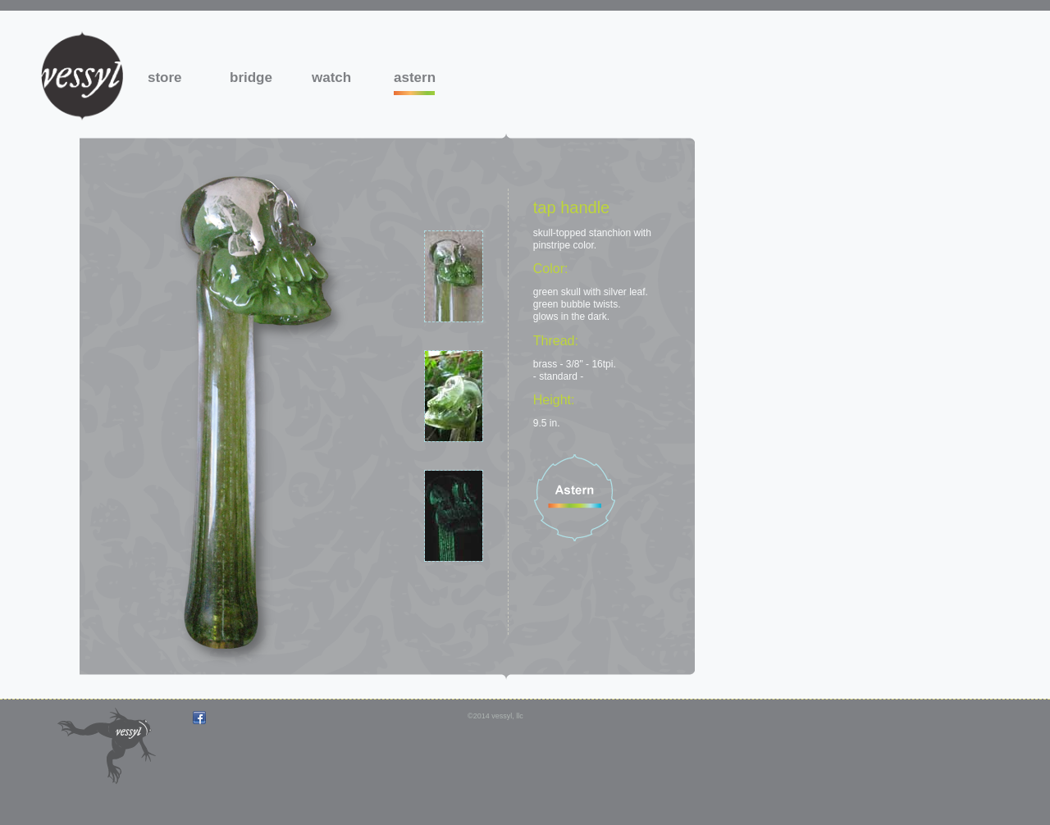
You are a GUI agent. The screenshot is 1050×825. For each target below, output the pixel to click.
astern (414, 77)
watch (331, 77)
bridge (250, 77)
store (165, 77)
